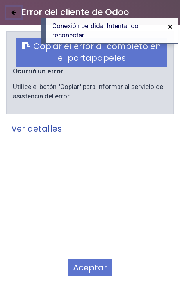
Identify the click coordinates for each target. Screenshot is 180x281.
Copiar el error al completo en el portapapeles (91, 52)
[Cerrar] (13, 12)
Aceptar (90, 267)
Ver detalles (36, 128)
